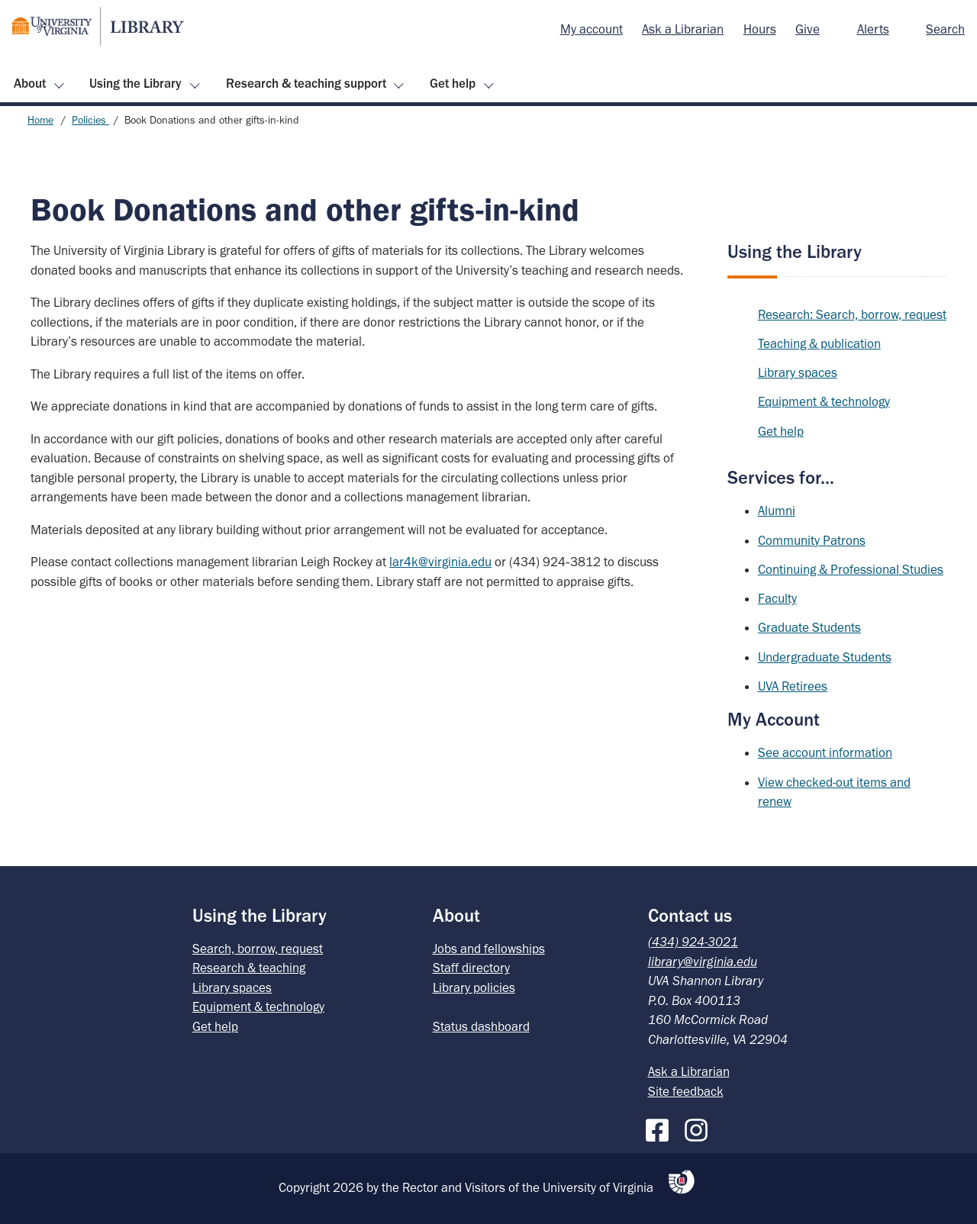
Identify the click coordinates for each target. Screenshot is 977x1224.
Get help (453, 83)
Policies (90, 120)
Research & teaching (248, 967)
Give (807, 29)
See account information (825, 752)
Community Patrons (812, 540)
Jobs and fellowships (489, 948)
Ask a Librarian (683, 29)
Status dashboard (481, 1026)
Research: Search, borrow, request (852, 314)
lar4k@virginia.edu (440, 561)
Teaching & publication (819, 343)
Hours (759, 29)
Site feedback (686, 1091)
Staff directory (471, 967)
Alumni (776, 510)
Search (945, 29)
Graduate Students (809, 627)
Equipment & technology (824, 401)
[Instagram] (700, 1127)
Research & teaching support (306, 83)
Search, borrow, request (257, 948)
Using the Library (135, 83)
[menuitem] (591, 30)
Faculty (777, 598)
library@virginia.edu (702, 961)
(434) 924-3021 (693, 941)
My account (591, 29)
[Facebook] (661, 1127)
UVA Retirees (792, 686)
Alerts (873, 29)
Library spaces (797, 372)
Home (40, 120)
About (30, 83)
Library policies (474, 987)
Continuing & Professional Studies (850, 569)
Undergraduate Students (825, 657)
